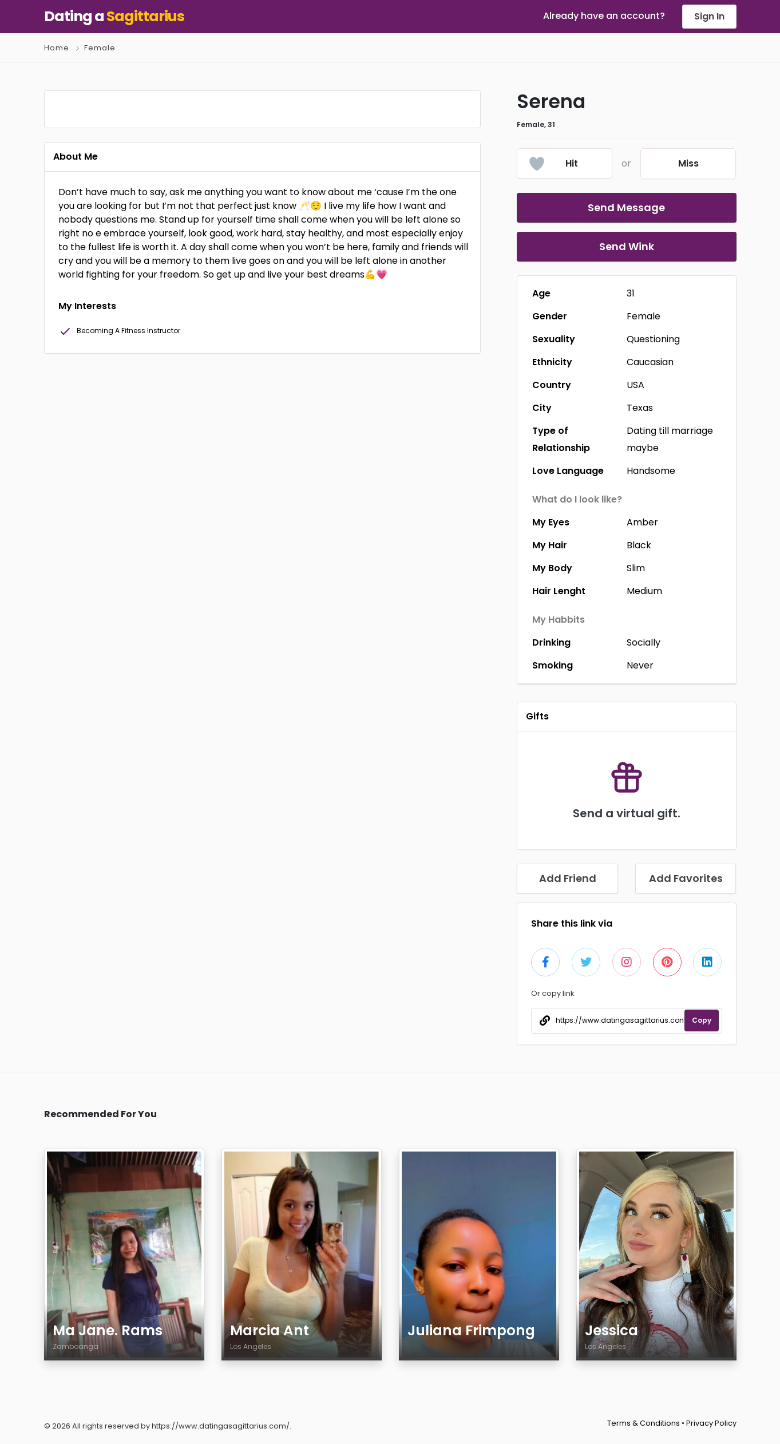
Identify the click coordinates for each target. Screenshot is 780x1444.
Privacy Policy (711, 1423)
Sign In (709, 16)
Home (56, 48)
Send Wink (626, 246)
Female (100, 48)
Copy (701, 1020)
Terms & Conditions (643, 1423)
